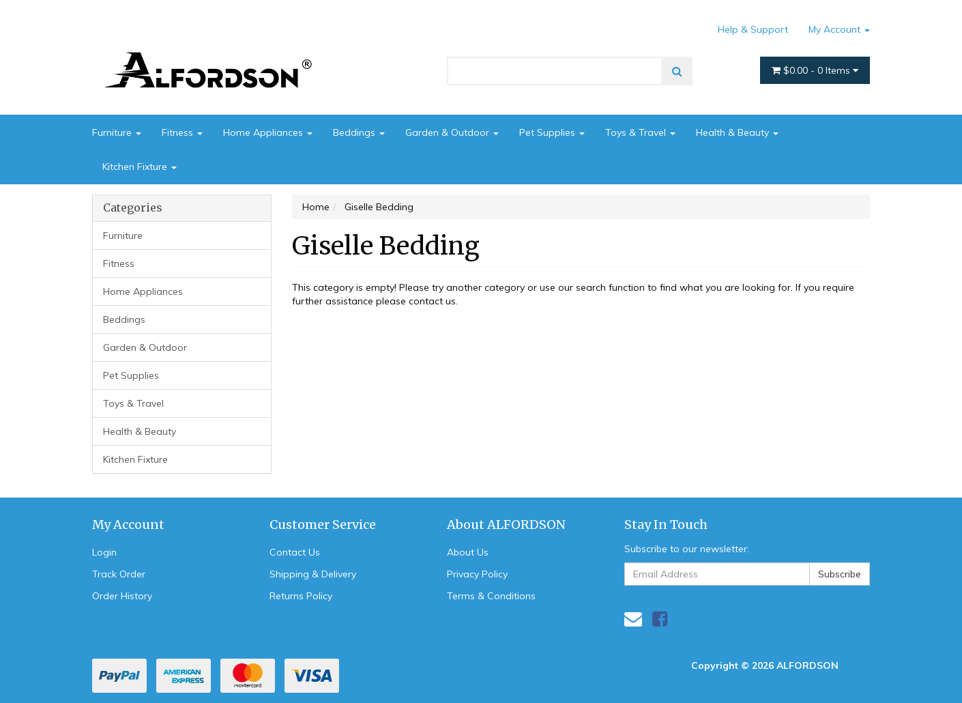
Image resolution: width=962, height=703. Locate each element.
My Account (839, 29)
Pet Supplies (552, 132)
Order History (122, 596)
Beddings (359, 132)
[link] (659, 618)
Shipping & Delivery (312, 574)
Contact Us (294, 552)
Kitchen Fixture (139, 166)
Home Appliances (267, 132)
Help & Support (753, 29)
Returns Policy (300, 596)
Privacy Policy (477, 574)
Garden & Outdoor (452, 132)
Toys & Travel (640, 132)
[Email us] (633, 618)
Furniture (116, 132)
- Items (815, 70)
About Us (468, 552)
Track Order (118, 574)
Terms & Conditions (491, 596)
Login (104, 552)
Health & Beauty (737, 132)
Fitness (182, 132)
